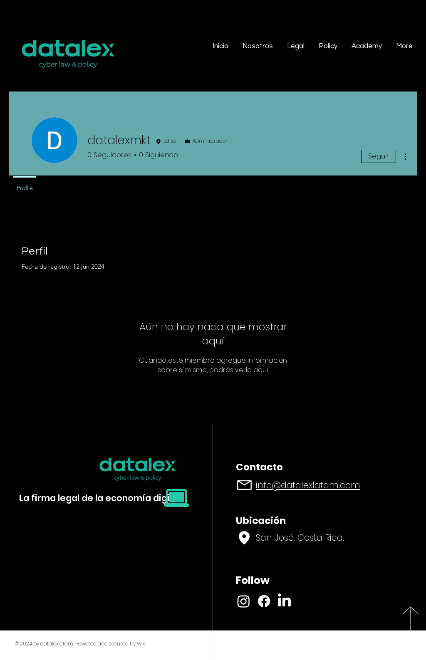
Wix (141, 643)
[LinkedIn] (284, 601)
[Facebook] (264, 601)
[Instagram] (243, 601)
